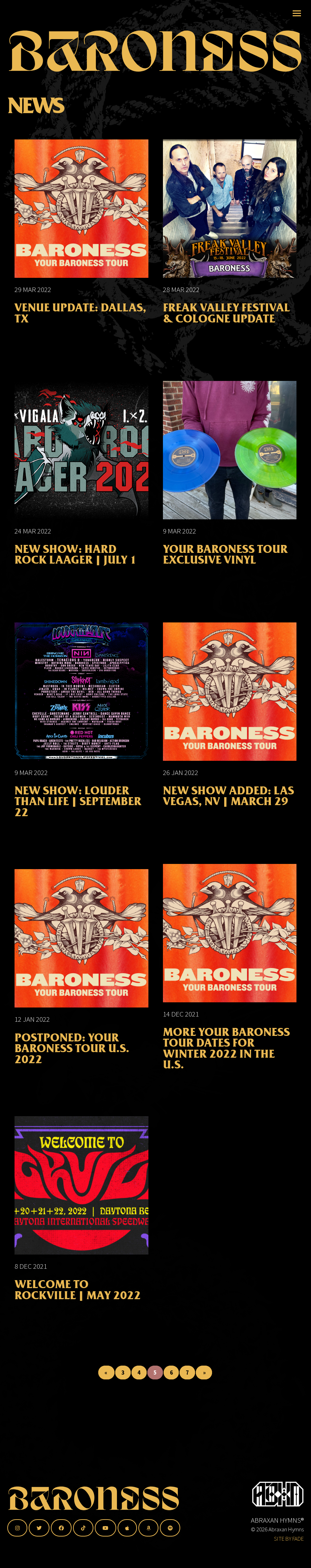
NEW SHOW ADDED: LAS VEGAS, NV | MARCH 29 (228, 804)
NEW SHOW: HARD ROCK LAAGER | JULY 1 (76, 563)
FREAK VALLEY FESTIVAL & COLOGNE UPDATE (226, 321)
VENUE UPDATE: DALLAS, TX (80, 321)
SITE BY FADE (289, 1538)
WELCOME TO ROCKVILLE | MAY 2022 (78, 1298)
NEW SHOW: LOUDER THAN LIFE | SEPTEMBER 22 (78, 810)
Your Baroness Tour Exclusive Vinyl (225, 563)
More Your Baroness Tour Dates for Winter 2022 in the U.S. (226, 1057)
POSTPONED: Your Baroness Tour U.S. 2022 (72, 1057)
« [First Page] (106, 1381)
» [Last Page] (204, 1381)
